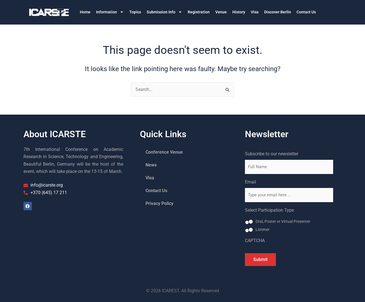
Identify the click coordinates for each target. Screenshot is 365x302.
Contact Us (306, 12)
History (238, 12)
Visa (255, 12)
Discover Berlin (277, 12)
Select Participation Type (271, 210)
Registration (199, 12)
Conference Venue (164, 152)
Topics (135, 12)
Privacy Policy (159, 203)
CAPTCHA (255, 240)
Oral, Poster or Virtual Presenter (283, 221)
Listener (262, 229)
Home (85, 12)
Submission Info (164, 12)
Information (110, 12)
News (151, 165)
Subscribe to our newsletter (273, 153)
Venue (221, 12)
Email (252, 182)
